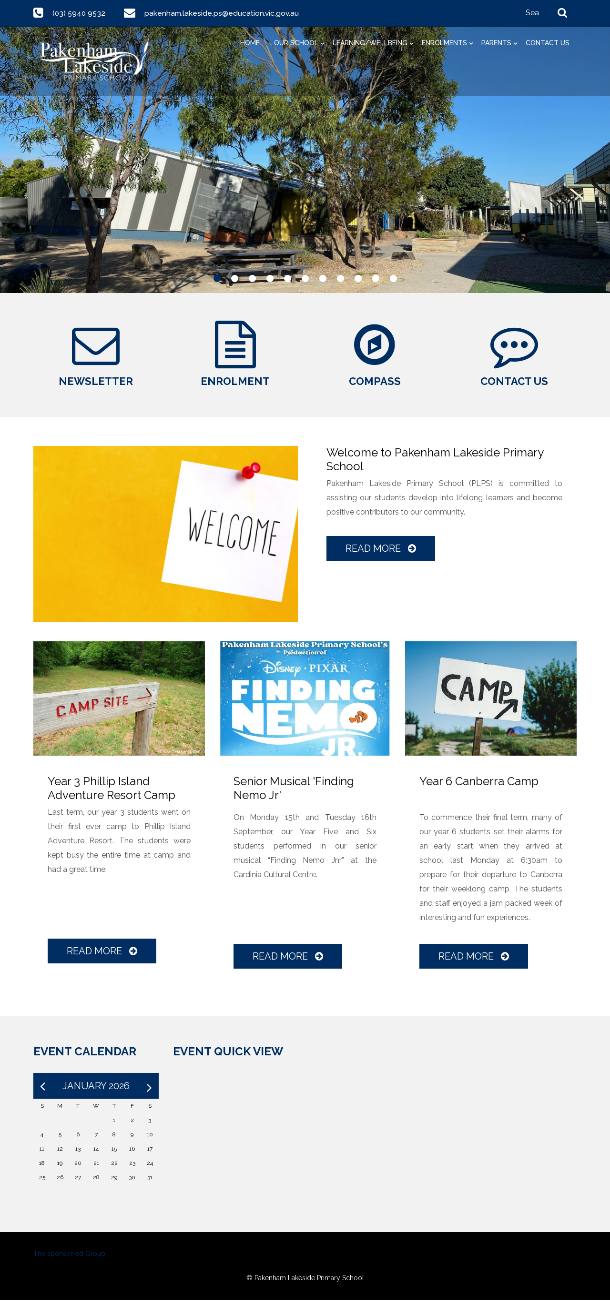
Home (250, 43)
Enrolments (444, 43)
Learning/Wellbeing (370, 43)
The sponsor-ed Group (69, 1259)
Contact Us (547, 43)
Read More (381, 553)
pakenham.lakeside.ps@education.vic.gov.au (222, 13)
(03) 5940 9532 (79, 13)
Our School (296, 43)
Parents (496, 43)
